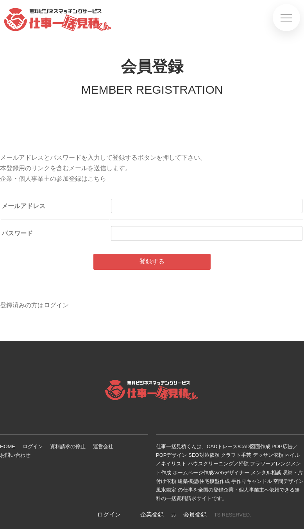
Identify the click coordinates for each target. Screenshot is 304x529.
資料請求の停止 (68, 446)
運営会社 (103, 446)
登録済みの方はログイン (34, 305)
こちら (97, 178)
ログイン (33, 446)
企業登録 (152, 514)
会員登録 (195, 514)
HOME (7, 446)
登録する (152, 261)
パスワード (17, 233)
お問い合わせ (15, 455)
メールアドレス (23, 206)
